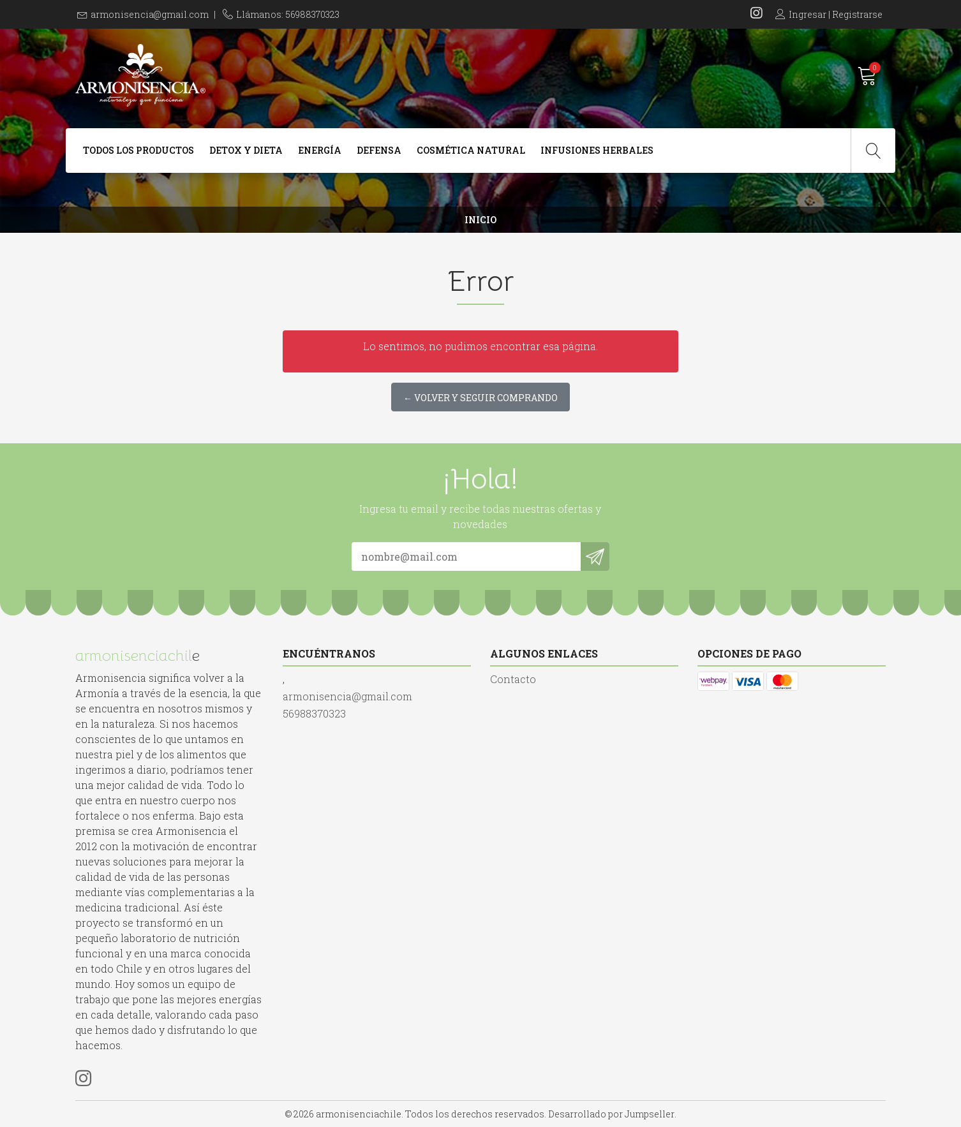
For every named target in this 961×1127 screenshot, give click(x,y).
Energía (319, 150)
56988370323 (314, 713)
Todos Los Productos (138, 150)
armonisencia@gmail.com (150, 14)
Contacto (513, 679)
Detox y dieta (246, 150)
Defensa (379, 150)
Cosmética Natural (471, 150)
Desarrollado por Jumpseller (611, 1114)
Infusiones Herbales (596, 150)
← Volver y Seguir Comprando (480, 398)
